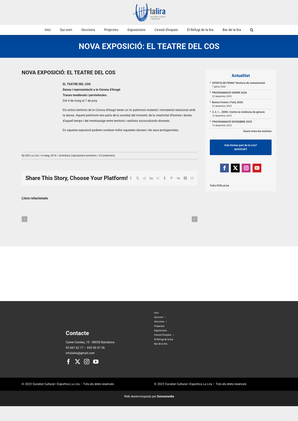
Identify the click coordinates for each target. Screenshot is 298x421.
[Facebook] (224, 168)
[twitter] (77, 361)
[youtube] (95, 361)
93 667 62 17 (74, 348)
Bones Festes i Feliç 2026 (227, 102)
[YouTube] (257, 168)
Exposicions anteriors (84, 155)
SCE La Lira (32, 155)
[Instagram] (246, 168)
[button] (252, 30)
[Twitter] (235, 168)
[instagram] (86, 361)
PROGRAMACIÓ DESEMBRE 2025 (232, 121)
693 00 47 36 (96, 348)
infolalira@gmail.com (80, 353)
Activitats (64, 155)
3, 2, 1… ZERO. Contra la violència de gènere (238, 111)
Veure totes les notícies (257, 131)
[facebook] (68, 361)
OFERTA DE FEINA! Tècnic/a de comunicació (238, 82)
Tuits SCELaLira (219, 185)
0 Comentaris (107, 155)
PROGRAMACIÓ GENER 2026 (229, 92)
